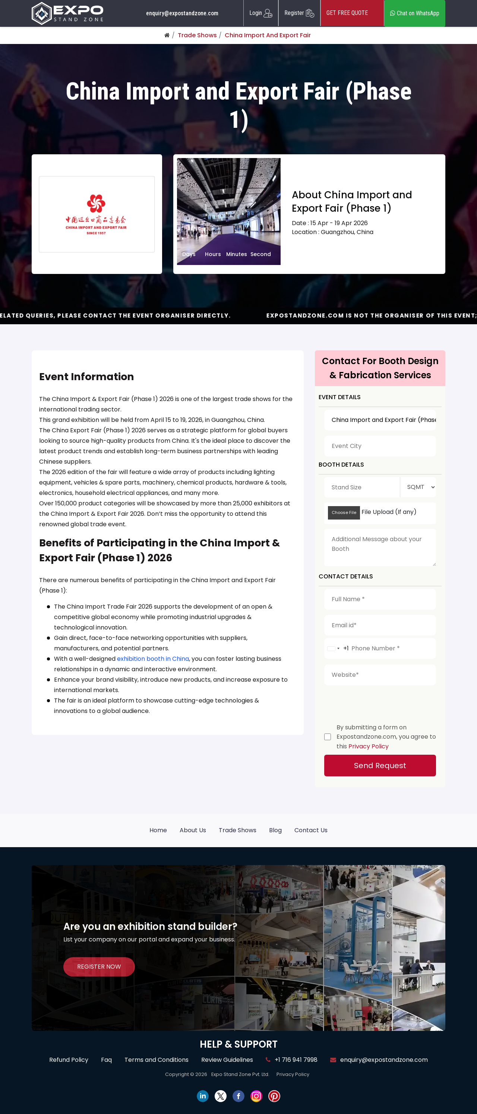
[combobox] (337, 648)
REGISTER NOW (99, 966)
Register (299, 13)
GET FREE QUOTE (352, 13)
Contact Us (311, 830)
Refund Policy (68, 1059)
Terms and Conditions (156, 1059)
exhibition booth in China (153, 658)
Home (158, 830)
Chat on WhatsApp (414, 13)
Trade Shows (197, 35)
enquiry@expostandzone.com (182, 13)
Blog (275, 830)
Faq (106, 1059)
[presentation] (380, 702)
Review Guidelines (227, 1059)
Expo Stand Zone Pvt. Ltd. (240, 1074)
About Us (193, 830)
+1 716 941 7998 (292, 1059)
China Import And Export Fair (268, 35)
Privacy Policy (368, 746)
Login (260, 13)
